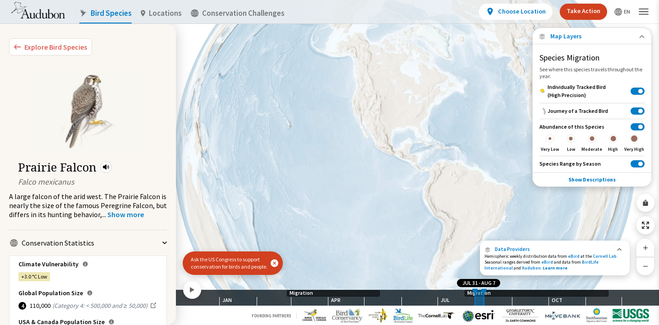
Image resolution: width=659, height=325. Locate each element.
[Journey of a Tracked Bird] (592, 111)
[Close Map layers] (592, 36)
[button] (106, 167)
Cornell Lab (605, 256)
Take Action (583, 11)
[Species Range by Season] (592, 164)
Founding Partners (271, 315)
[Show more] (125, 214)
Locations (161, 13)
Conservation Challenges (238, 13)
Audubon (531, 268)
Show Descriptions (592, 179)
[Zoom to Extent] (645, 225)
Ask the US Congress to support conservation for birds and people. (229, 263)
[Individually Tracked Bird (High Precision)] (592, 91)
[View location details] (516, 12)
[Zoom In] (645, 248)
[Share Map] (645, 203)
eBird (574, 256)
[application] (329, 162)
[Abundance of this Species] (592, 137)
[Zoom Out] (645, 266)
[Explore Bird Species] (50, 47)
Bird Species (105, 13)
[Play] (192, 290)
